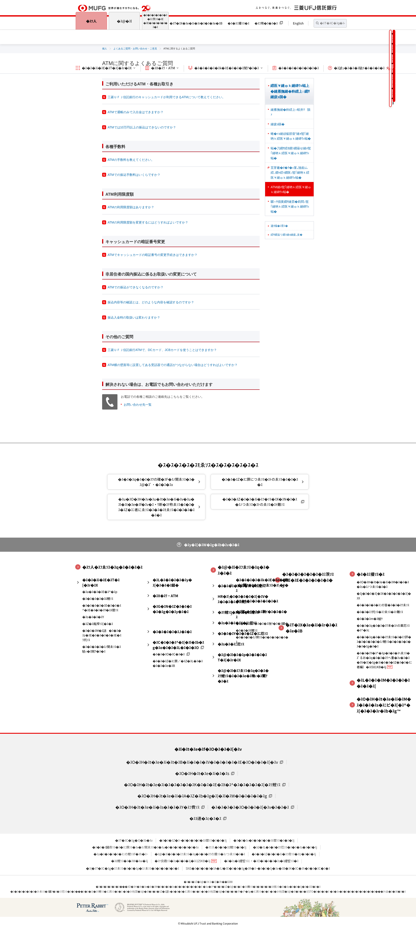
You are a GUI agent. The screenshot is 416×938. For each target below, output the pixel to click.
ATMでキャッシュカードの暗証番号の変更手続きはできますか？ (152, 255)
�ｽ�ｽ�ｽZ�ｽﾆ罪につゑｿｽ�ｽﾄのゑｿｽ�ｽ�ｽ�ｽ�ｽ (260, 482)
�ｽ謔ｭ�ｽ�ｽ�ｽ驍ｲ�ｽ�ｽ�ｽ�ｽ (359, 68)
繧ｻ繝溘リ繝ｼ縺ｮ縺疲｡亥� (286, 234)
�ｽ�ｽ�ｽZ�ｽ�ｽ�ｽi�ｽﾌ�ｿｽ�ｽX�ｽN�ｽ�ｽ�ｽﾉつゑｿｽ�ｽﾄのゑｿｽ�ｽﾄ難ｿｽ (259, 501)
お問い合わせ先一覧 (138, 404)
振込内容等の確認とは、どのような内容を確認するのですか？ (151, 302)
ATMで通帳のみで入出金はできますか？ (135, 112)
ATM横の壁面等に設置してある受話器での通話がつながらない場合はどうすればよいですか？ (173, 365)
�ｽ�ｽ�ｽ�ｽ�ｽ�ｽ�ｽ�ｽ (298, 68)
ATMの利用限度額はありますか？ (131, 207)
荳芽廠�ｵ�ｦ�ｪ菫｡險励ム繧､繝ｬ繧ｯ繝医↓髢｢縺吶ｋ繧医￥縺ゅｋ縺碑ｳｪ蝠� (290, 172)
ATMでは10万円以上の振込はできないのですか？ (142, 127)
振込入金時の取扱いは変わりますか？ (134, 317)
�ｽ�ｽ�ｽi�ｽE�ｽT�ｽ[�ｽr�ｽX (107, 68)
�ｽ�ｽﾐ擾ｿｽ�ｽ (238, 23)
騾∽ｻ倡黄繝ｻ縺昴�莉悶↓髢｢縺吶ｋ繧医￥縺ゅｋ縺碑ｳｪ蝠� (290, 206)
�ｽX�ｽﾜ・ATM (163, 68)
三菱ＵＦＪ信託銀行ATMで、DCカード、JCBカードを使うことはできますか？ (162, 350)
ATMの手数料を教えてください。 (131, 159)
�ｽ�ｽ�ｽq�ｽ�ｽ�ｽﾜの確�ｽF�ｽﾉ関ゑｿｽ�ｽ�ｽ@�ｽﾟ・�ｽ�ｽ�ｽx (156, 482)
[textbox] (330, 23)
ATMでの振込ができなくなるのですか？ (135, 287)
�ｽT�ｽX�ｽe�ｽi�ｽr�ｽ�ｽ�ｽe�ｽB (196, 23)
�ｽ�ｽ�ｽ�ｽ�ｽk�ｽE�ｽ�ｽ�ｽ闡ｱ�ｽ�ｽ (226, 68)
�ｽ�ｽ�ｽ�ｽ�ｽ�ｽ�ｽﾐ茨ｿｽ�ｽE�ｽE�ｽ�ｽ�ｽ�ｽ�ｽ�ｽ (155, 21)
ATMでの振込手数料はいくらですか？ (134, 174)
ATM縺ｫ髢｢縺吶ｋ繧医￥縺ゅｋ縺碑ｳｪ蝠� (291, 189)
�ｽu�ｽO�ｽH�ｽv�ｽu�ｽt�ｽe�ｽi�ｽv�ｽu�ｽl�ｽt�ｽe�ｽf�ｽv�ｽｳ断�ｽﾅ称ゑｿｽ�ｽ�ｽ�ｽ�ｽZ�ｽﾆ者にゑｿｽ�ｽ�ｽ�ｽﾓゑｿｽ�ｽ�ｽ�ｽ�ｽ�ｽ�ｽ (156, 507)
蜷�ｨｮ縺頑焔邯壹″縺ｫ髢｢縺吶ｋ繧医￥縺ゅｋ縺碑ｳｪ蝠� (291, 136)
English (298, 23)
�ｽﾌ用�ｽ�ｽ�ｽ (266, 23)
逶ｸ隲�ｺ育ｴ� (279, 225)
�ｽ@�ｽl (124, 21)
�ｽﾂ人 (91, 21)
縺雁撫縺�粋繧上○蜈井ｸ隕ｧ (290, 112)
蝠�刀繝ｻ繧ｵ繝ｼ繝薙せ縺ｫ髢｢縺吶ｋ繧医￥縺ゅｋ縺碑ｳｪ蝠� (291, 153)
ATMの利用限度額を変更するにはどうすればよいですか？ (148, 222)
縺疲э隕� (278, 124)
